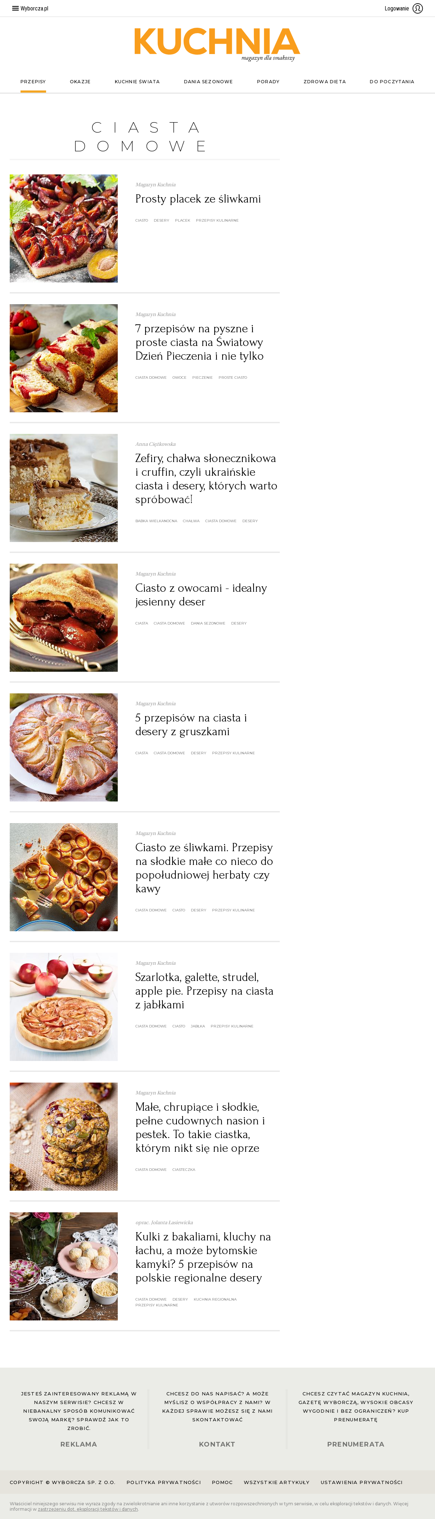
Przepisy (33, 81)
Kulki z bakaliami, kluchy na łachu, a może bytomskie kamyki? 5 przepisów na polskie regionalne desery (203, 1257)
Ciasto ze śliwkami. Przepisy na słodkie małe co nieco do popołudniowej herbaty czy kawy (204, 868)
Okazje (80, 81)
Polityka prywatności (163, 1482)
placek (182, 220)
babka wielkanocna (156, 521)
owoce (179, 377)
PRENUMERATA (356, 1444)
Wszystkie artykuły (277, 1482)
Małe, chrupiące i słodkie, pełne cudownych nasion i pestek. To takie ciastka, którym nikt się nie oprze (200, 1127)
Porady (268, 81)
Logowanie (404, 8)
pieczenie (202, 377)
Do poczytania (392, 81)
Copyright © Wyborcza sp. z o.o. (63, 1482)
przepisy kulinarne (217, 220)
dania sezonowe (208, 623)
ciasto (141, 220)
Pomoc (222, 1482)
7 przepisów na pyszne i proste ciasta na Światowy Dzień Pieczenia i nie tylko (199, 342)
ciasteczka (183, 1169)
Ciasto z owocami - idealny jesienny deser (201, 594)
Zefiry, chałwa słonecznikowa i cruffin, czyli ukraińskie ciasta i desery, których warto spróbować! (206, 479)
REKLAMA (78, 1444)
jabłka (198, 1026)
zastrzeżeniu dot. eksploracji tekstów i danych (88, 1509)
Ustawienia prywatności (362, 1482)
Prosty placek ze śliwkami (198, 198)
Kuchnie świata (137, 81)
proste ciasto (233, 377)
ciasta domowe (151, 377)
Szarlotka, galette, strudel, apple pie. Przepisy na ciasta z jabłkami (204, 991)
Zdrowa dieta (325, 81)
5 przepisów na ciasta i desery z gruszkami (191, 724)
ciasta (141, 623)
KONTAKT (217, 1444)
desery (161, 220)
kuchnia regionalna (215, 1299)
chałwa (191, 521)
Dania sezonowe (208, 81)
